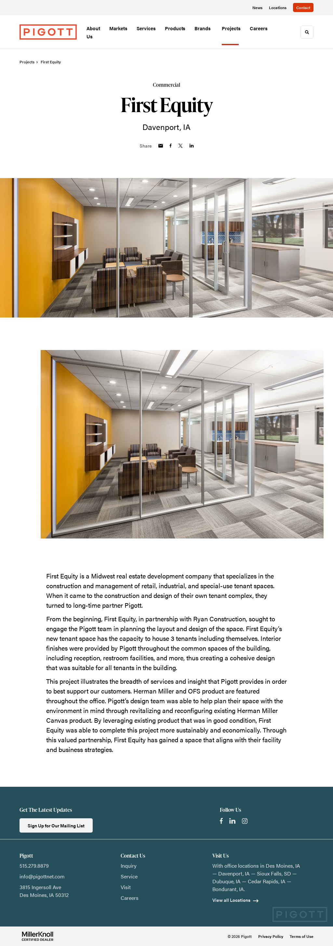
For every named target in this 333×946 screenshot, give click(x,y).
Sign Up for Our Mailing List (56, 825)
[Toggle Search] (306, 32)
